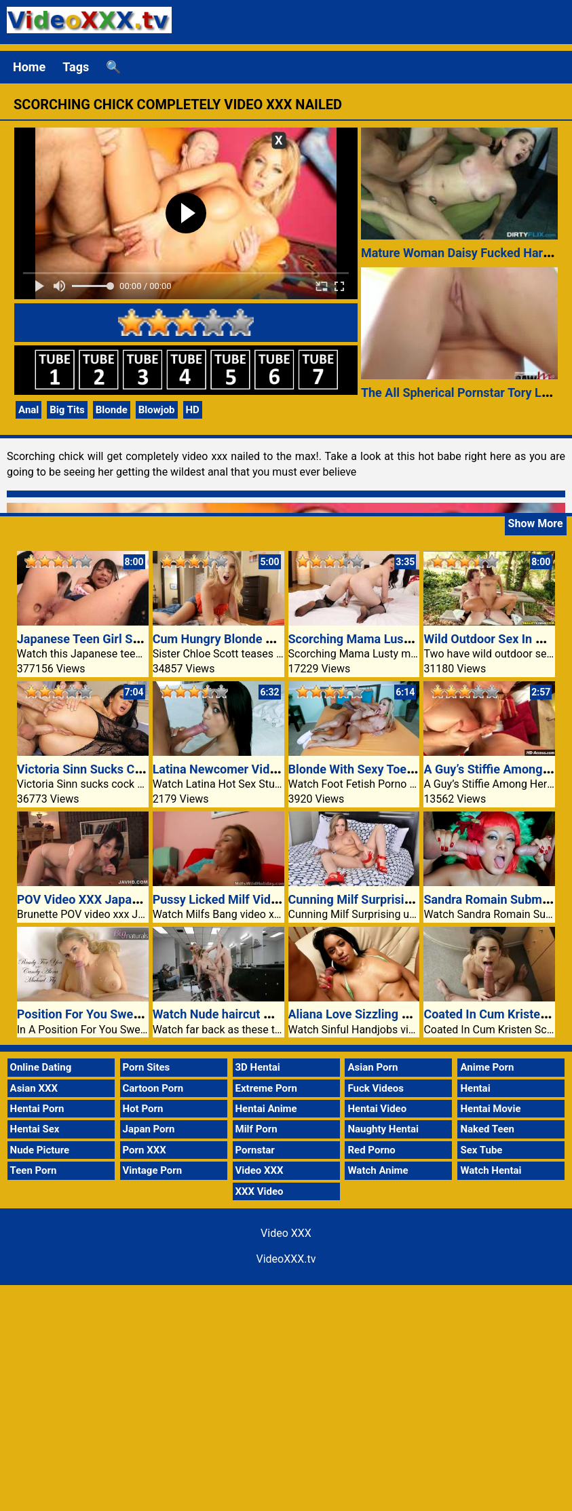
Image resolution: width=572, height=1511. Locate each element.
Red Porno (371, 1150)
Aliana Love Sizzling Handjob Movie (386, 1014)
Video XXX (259, 1170)
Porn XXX (144, 1150)
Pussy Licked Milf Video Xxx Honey (249, 899)
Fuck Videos (375, 1088)
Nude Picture (40, 1150)
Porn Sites (146, 1067)
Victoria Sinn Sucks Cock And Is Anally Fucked (144, 769)
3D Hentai (257, 1067)
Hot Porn (143, 1109)
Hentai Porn (37, 1109)
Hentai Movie (490, 1109)
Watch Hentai (490, 1170)
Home (29, 67)
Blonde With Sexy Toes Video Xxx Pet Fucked (411, 769)
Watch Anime (377, 1170)
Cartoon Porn (153, 1088)
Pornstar (255, 1150)
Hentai (475, 1088)
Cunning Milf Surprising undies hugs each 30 (411, 899)
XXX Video (259, 1191)
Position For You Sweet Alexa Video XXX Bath (142, 1014)
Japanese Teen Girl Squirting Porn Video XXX (141, 639)
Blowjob (156, 410)
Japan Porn (149, 1129)
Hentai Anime (266, 1109)
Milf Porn (256, 1129)
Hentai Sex (35, 1129)
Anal (28, 410)
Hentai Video (376, 1109)
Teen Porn (33, 1170)
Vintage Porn (153, 1170)
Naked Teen (487, 1129)
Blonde (112, 410)
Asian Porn (372, 1067)
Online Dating (41, 1067)
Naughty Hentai (383, 1129)
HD (192, 410)
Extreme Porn (266, 1088)
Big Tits (67, 410)
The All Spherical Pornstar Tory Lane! (463, 392)
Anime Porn (487, 1067)
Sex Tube (481, 1150)
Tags (75, 67)
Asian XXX (34, 1088)
